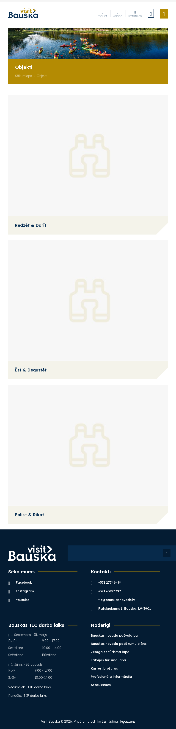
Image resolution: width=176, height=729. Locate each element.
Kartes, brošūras (104, 668)
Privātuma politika (87, 721)
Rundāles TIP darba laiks (27, 696)
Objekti (42, 76)
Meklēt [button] (102, 13)
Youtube (18, 600)
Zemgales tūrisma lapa (110, 652)
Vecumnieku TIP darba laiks (30, 687)
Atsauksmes (101, 685)
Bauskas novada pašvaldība (114, 635)
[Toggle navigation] (164, 13)
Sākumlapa (23, 76)
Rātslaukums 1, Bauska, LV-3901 (121, 608)
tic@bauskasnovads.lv (113, 600)
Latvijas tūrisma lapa (108, 660)
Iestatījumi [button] (135, 13)
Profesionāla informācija (111, 677)
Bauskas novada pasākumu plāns (118, 644)
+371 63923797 (106, 591)
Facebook (20, 582)
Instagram (21, 591)
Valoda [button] (117, 13)
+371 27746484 (106, 582)
